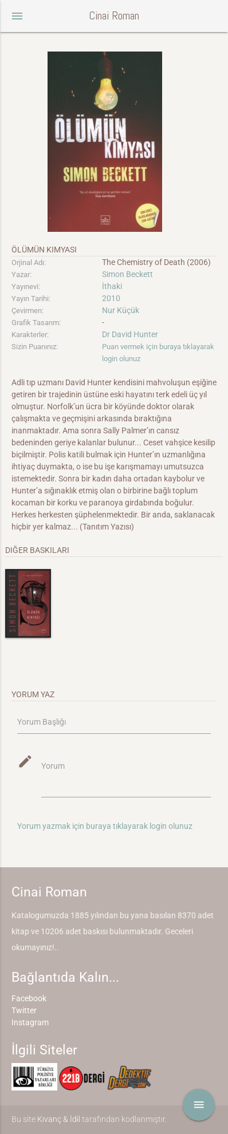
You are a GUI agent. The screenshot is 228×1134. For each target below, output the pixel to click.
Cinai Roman (114, 16)
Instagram (30, 1022)
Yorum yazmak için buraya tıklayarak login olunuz (104, 826)
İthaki (112, 286)
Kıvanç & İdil (58, 1119)
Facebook (28, 998)
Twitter (24, 1010)
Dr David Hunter (130, 334)
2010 (111, 298)
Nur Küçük (120, 310)
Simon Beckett (127, 274)
